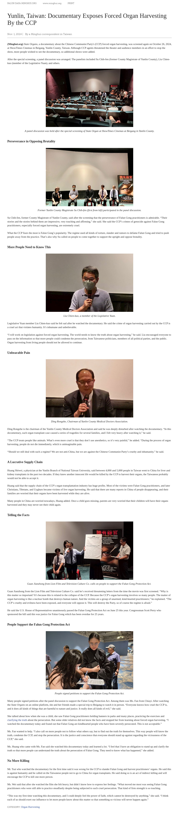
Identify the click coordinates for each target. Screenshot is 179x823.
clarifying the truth (17, 720)
